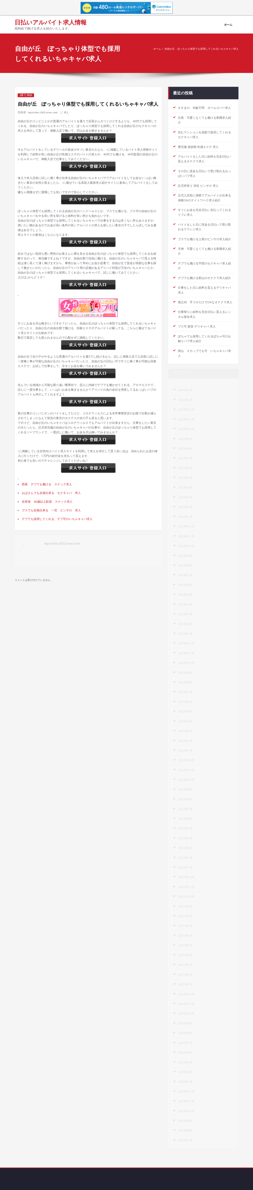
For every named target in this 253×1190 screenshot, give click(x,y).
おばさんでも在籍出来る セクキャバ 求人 (51, 492)
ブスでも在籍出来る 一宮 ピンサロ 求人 (51, 510)
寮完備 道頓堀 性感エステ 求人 (198, 144)
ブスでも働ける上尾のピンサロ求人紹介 (204, 235)
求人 (70, 112)
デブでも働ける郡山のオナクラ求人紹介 (204, 274)
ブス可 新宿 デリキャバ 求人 (197, 322)
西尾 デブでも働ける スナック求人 (47, 484)
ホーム (228, 24)
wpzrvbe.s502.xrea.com (44, 112)
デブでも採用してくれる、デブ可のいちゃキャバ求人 (57, 518)
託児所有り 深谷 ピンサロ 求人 (198, 183)
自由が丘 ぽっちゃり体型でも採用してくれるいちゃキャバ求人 (194, 49)
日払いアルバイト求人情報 (50, 22)
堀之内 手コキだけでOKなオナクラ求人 (205, 298)
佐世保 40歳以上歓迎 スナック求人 (47, 501)
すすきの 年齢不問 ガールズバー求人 (204, 106)
